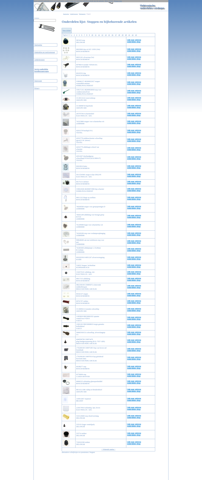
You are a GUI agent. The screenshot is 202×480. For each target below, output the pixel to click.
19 (122, 35)
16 (112, 35)
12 (99, 35)
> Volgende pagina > (108, 449)
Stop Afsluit (67, 30)
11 (96, 35)
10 (92, 35)
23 (136, 35)
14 (106, 35)
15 (109, 35)
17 (116, 35)
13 (102, 35)
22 (133, 35)
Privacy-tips (118, 1)
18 (119, 35)
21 (129, 35)
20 (126, 35)
